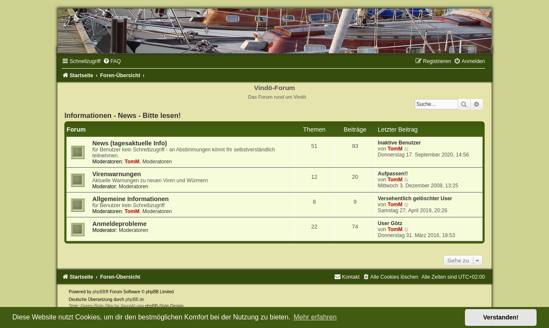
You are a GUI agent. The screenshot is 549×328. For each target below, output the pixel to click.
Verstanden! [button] (501, 317)
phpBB (99, 291)
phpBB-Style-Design (164, 306)
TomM (131, 162)
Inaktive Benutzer (399, 143)
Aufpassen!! (393, 174)
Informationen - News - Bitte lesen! (122, 115)
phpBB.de (134, 299)
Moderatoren (157, 162)
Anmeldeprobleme (119, 223)
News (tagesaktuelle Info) (129, 143)
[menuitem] (112, 61)
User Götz (390, 223)
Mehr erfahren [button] (315, 317)
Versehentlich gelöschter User (415, 199)
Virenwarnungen (116, 174)
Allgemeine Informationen (130, 199)
